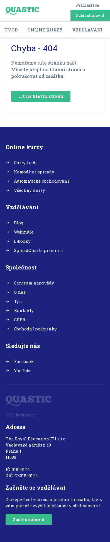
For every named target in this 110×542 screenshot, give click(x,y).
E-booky (22, 241)
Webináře (23, 232)
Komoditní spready (34, 172)
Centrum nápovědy (34, 283)
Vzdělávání (87, 30)
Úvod (11, 30)
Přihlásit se (87, 5)
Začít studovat (90, 15)
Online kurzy (45, 30)
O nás (20, 292)
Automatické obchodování (41, 181)
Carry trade (26, 162)
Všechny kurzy (29, 190)
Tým (18, 301)
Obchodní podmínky (35, 329)
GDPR (19, 319)
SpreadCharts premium (38, 250)
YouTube (22, 370)
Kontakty (24, 310)
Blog (18, 222)
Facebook (24, 361)
